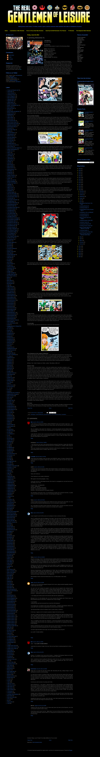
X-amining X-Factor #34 (84, 222)
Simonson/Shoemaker (11, 610)
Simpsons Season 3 (11, 619)
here (20, 69)
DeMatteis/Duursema (11, 348)
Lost (8, 497)
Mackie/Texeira (10, 506)
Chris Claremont (10, 291)
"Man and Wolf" (10, 166)
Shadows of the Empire (11, 590)
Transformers (9, 657)
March (81, 240)
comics (53, 414)
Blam (32, 512)
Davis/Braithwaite (10, 340)
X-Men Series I (10, 686)
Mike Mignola (9, 531)
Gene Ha (9, 398)
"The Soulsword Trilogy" (12, 231)
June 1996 (9, 459)
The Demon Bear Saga (11, 636)
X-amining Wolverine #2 (84, 206)
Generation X (9, 401)
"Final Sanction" (10, 138)
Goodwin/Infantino (10, 406)
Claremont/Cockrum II (11, 300)
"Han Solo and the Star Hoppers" (13, 147)
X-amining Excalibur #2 (84, 215)
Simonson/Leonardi (11, 604)
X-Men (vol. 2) (10, 683)
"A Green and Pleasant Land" (13, 90)
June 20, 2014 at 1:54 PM (38, 422)
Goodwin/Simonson (11, 407)
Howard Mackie (10, 426)
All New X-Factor (10, 251)
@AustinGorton (19, 75)
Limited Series (10, 476)
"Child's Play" (9, 116)
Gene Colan (9, 397)
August (81, 198)
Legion (8, 473)
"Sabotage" (9, 184)
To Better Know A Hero (11, 645)
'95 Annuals (9, 247)
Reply (32, 438)
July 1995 (9, 456)
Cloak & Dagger (10, 321)
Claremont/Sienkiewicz (11, 313)
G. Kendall (33, 456)
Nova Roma (9, 555)
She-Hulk (9, 592)
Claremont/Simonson (11, 317)
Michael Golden (10, 526)
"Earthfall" (9, 131)
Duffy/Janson (9, 360)
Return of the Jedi (10, 572)
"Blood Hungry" (10, 106)
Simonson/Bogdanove (11, 598)
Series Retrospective (11, 589)
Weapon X (9, 669)
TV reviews (9, 634)
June (81, 201)
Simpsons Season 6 (11, 624)
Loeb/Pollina (9, 493)
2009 (80, 253)
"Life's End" (9, 163)
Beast (8, 278)
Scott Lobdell (9, 584)
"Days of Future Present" (12, 122)
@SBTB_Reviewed (13, 80)
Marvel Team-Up (10, 517)
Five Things (9, 382)
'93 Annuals (9, 243)
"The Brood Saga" (10, 192)
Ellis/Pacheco (9, 368)
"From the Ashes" (10, 140)
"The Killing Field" (10, 210)
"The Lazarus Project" (11, 213)
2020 (80, 179)
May (81, 236)
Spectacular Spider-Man (12, 625)
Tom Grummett (10, 654)
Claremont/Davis (10, 303)
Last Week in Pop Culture (12, 465)
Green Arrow (9, 411)
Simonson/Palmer (10, 607)
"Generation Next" (10, 143)
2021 (80, 177)
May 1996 (9, 525)
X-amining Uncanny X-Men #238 (86, 220)
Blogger (70, 750)
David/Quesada (10, 337)
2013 (80, 246)
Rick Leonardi (10, 573)
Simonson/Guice (10, 602)
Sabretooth (9, 581)
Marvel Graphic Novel (11, 514)
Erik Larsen (9, 369)
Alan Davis (9, 250)
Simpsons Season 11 (11, 616)
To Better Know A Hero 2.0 (12, 647)
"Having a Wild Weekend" (12, 149)
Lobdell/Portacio (10, 488)
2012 (80, 247)
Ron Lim (8, 580)
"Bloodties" (9, 109)
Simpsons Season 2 (11, 618)
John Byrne (9, 452)
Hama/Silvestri (10, 418)
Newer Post (30, 408)
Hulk (8, 427)
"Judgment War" (10, 154)
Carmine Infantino (10, 289)
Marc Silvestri (9, 508)
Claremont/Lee (10, 306)
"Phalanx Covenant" (11, 175)
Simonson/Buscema (11, 601)
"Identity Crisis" (10, 151)
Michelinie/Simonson (11, 529)
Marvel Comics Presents (12, 511)
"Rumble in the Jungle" (11, 182)
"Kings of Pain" (10, 157)
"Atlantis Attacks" (10, 102)
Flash (8, 383)
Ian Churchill (9, 429)
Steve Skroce (9, 631)
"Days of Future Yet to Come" (13, 123)
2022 (80, 175)
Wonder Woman (10, 677)
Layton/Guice (9, 468)
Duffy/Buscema (10, 357)
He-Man (8, 423)
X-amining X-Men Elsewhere (12, 694)
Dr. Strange (9, 356)
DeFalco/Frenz (10, 347)
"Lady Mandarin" (10, 158)
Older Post (70, 408)
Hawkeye (9, 421)
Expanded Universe (11, 372)
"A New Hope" (10, 91)
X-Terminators (10, 691)
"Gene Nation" (10, 141)
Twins (8, 660)
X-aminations (63, 414)
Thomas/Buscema (10, 640)
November (82, 193)
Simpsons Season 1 (11, 615)
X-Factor (8, 679)
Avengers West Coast (11, 274)
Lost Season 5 (10, 499)
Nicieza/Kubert (10, 543)
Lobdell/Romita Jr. (10, 490)
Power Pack (9, 563)
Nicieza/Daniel (10, 542)
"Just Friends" (10, 155)
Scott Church (33, 668)
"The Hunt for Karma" (11, 208)
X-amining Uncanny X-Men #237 (86, 225)
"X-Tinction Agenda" (11, 242)
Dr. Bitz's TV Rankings (11, 354)
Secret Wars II (10, 587)
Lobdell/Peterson (10, 487)
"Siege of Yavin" (10, 187)
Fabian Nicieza (10, 374)
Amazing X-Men (10, 256)
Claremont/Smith (10, 318)
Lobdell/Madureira (10, 485)
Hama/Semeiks (10, 417)
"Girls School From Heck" (12, 144)
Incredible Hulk (10, 430)
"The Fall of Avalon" (11, 205)
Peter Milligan (10, 561)
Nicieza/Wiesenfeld (11, 552)
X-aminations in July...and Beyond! (86, 212)
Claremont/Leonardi (11, 307)
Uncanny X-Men (10, 662)
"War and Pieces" (10, 239)
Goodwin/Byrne (10, 404)
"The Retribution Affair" (11, 221)
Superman (9, 633)
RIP (8, 567)
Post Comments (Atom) (37, 742)
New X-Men (9, 538)
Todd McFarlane (10, 651)
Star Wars (9, 628)
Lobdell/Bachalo (10, 478)
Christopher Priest (10, 292)
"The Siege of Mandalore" (12, 228)
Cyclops (8, 324)
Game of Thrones (10, 395)
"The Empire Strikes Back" (12, 202)
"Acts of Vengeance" (11, 96)
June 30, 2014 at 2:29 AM (42, 668)
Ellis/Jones (9, 365)
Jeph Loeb (9, 442)
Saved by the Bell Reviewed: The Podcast (56, 30)
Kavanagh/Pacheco (11, 461)
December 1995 (10, 353)
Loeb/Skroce (9, 496)
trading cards (9, 701)
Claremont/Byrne (10, 297)
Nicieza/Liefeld (10, 544)
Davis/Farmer (9, 342)
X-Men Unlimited (10, 689)
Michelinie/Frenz (10, 528)
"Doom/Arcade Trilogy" (11, 126)
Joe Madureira (10, 447)
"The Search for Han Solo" (12, 222)
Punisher (9, 564)
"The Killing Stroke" (11, 211)
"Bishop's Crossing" (11, 103)
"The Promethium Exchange (12, 218)
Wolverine (9, 674)
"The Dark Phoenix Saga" (12, 196)
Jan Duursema (10, 438)
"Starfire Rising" (10, 189)
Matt (32, 422)
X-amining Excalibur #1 (84, 230)
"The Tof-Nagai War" (11, 233)
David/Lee (9, 336)
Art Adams (9, 265)
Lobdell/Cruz (9, 479)
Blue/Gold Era (10, 282)
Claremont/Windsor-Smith (12, 320)
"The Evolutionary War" (11, 204)
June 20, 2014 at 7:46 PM (41, 442)
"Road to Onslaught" (11, 181)
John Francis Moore (11, 453)
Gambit (8, 391)
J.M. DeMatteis (10, 433)
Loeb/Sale (9, 494)
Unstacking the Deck (11, 663)
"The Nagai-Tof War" (11, 216)
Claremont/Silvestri (11, 315)
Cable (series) (10, 286)
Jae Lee (8, 436)
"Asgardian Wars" (10, 100)
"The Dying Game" (10, 201)
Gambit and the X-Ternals (12, 394)
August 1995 (9, 269)
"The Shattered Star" (11, 225)
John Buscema (10, 450)
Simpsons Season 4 (11, 621)
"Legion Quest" (10, 160)
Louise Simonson (10, 502)
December (82, 191)
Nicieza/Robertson (10, 548)
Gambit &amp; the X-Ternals (12, 392)
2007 (80, 256)
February (82, 242)
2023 (80, 173)
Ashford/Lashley (10, 266)
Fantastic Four (10, 377)
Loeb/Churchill (10, 491)
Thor (8, 644)
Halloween (9, 414)
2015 (80, 188)
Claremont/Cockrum (11, 298)
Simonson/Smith (10, 613)
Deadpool (9, 351)
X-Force (8, 680)
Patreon (8, 558)
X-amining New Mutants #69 (85, 223)
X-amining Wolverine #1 (84, 214)
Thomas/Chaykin (10, 642)
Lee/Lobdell (9, 471)
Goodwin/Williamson (11, 409)
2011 (80, 249)
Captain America (10, 288)
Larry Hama (9, 464)
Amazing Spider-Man (11, 254)
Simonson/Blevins (10, 596)
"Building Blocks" (10, 114)
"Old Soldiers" (10, 170)
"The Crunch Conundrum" (12, 195)
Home (6, 30)
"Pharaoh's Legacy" (11, 176)
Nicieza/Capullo (10, 540)
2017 (80, 184)
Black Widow (9, 280)
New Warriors (9, 537)
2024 (80, 172)
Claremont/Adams (10, 294)
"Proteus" (9, 178)
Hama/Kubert (9, 415)
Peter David (9, 560)
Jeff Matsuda (9, 441)
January (81, 244)
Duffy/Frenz (9, 359)
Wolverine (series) (57, 414)
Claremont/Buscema (39, 414)
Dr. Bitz (10, 57)
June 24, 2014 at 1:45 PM (38, 641)
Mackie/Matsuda (10, 505)
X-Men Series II (10, 688)
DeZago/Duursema (11, 350)
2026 (80, 168)
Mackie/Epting (10, 503)
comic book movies (11, 697)
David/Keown (9, 334)
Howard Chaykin (10, 424)
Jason (32, 582)
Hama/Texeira (10, 420)
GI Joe (8, 389)
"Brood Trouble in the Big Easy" (13, 111)
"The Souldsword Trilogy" (12, 230)
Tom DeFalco (9, 653)
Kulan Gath (9, 462)
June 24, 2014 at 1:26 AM (39, 582)
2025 (80, 170)
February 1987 (10, 379)
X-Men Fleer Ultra (10, 685)
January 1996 (10, 439)
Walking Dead (10, 666)
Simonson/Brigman (11, 599)
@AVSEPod (18, 81)
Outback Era (9, 557)
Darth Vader (9, 331)
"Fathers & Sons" (10, 135)
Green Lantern (10, 412)
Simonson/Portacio (11, 608)
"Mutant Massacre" (11, 169)
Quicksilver (9, 566)
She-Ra (8, 593)
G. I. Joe (8, 388)
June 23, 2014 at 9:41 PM (38, 512)
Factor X (8, 375)
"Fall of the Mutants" (11, 132)
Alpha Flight (9, 253)
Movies (8, 534)
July (81, 199)
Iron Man (9, 432)
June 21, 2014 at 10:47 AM (39, 500)
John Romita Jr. (10, 455)
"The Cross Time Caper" (12, 193)
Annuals (8, 260)
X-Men (8, 682)
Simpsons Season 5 (11, 622)
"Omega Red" (10, 172)
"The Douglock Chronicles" (12, 199)
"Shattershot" (9, 186)
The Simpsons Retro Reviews (83, 30)
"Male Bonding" (10, 164)
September (82, 196)
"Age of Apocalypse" (11, 97)
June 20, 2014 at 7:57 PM (41, 456)
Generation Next (10, 400)
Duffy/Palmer (9, 363)
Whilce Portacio (10, 672)
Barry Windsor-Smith (11, 275)
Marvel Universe (10, 519)
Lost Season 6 (10, 500)
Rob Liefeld (9, 575)
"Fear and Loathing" (11, 137)
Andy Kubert (9, 257)
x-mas (8, 703)
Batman (8, 277)
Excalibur (9, 371)
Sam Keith (9, 583)
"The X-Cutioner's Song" (12, 236)
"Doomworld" (9, 128)
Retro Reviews (10, 569)
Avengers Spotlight (11, 272)
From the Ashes (10, 386)
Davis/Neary (9, 344)
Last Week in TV (10, 467)
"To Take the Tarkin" (11, 237)
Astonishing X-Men (11, 268)
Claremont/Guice (10, 304)
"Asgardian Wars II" (11, 99)
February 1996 (10, 380)
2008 (80, 254)
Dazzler (8, 345)
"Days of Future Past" (11, 120)
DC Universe (9, 328)
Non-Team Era (10, 554)
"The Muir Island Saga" (11, 215)
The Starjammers (10, 639)
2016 (80, 186)
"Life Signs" (9, 161)
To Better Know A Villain (12, 648)
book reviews (9, 695)
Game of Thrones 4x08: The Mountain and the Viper (85, 234)
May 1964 (9, 523)
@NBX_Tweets (14, 77)
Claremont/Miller (10, 310)
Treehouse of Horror (11, 659)
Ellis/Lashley (9, 366)
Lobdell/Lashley (10, 484)
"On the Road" (10, 173)
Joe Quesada (9, 449)
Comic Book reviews (47, 414)
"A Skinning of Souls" (11, 94)
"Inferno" (8, 152)
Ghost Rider (9, 403)
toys (8, 700)
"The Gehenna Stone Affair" (12, 207)
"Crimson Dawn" (10, 119)
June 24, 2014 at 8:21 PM (38, 652)
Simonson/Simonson (11, 611)
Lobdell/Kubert (10, 482)
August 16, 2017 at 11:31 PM (40, 705)
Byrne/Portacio (10, 283)
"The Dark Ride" (10, 198)
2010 (80, 251)
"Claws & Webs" (10, 117)
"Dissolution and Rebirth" (12, 125)
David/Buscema (10, 333)
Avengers (9, 271)
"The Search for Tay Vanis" (12, 224)
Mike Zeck (9, 532)
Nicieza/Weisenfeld (11, 551)
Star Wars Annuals (10, 630)
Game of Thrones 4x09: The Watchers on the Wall (85, 228)
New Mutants (9, 535)
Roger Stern (9, 577)
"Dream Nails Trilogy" (11, 129)
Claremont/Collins (10, 301)
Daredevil (9, 330)
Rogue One (9, 578)
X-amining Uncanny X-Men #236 (86, 231)
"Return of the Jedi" (11, 180)
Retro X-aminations (11, 570)
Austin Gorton (11, 55)
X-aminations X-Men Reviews (17, 30)
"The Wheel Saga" (10, 234)
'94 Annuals (9, 245)
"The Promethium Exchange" (13, 219)
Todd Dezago (9, 650)
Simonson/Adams (10, 595)
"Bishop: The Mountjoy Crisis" (13, 105)
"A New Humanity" (10, 93)
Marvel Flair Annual (11, 513)
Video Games (10, 665)
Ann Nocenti (9, 259)
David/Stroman (10, 339)
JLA (8, 435)
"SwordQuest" (33, 414)
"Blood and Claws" (10, 108)
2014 (80, 189)
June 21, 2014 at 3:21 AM (39, 467)
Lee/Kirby (9, 470)
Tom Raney (9, 656)
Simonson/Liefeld (10, 605)
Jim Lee (8, 444)
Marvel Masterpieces (11, 516)
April (81, 238)
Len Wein (9, 474)
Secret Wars (9, 586)
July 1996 (9, 458)
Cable (8, 285)
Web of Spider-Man (11, 671)
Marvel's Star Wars (11, 520)
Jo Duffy (8, 446)
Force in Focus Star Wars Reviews (34, 30)
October (81, 194)
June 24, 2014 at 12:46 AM (39, 557)
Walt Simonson (10, 668)
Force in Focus (10, 385)
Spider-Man (9, 627)
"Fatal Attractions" (10, 134)
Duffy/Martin (9, 362)
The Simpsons (10, 637)
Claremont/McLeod (11, 309)
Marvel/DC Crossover (11, 522)
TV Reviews (71, 30)
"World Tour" (9, 240)
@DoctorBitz (11, 76)
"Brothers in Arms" (10, 112)
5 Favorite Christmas (11, 248)
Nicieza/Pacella (10, 546)
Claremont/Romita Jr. (11, 312)
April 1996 (9, 262)
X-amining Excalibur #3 (84, 207)
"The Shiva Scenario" (11, 227)
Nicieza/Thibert (10, 549)
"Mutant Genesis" (10, 167)
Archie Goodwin (10, 263)
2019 (80, 180)
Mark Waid (9, 509)
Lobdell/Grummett (10, 481)
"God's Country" (10, 146)
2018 (80, 182)
